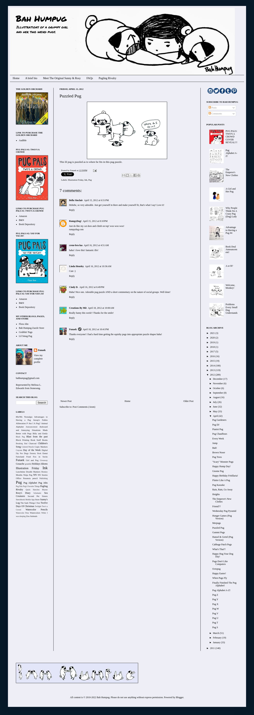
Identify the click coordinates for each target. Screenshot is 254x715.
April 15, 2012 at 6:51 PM (96, 200)
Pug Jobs (43, 482)
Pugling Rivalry (107, 78)
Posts (212, 107)
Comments (215, 113)
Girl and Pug (32, 460)
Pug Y (215, 599)
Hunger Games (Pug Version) (222, 517)
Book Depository (27, 224)
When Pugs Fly (219, 578)
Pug (90, 180)
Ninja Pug (27, 475)
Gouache (20, 463)
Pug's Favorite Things (31, 486)
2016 (213, 356)
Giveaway (44, 460)
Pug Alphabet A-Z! (231, 153)
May (215, 411)
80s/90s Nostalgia (24, 417)
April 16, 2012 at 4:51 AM (96, 245)
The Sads (24, 503)
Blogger (179, 697)
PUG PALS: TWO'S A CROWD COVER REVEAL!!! (231, 137)
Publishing (43, 478)
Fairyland (20, 456)
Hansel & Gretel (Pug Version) (222, 538)
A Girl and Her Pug (231, 190)
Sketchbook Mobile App (25, 499)
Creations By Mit (78, 308)
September (218, 392)
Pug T (215, 622)
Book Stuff (36, 440)
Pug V (215, 613)
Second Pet (33, 496)
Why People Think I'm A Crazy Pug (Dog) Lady (231, 212)
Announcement (32, 427)
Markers (36, 472)
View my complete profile (38, 358)
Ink (85, 180)
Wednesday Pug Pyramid (224, 511)
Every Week (218, 438)
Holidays (36, 463)
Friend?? (216, 506)
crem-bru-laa (76, 245)
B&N (21, 220)
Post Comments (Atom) (84, 406)
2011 (213, 648)
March (216, 633)
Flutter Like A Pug (221, 480)
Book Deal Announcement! (231, 249)
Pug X (215, 604)
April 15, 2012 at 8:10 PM (95, 221)
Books (45, 440)
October (217, 388)
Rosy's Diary (23, 493)
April (215, 416)
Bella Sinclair (76, 200)
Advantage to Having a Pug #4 (231, 230)
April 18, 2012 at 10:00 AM (101, 308)
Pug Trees (217, 457)
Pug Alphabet (30, 482)
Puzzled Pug (218, 527)
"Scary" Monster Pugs (222, 461)
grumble (28, 464)
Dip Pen (19, 453)
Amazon (23, 216)
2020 (213, 337)
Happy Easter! (219, 573)
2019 (213, 342)
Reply (72, 210)
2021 (213, 333)
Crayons (19, 450)
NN (35, 474)
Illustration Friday (75, 180)
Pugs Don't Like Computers (220, 562)
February (217, 637)
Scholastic (37, 493)
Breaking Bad (21, 443)
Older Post (188, 401)
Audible (23, 140)
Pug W (215, 608)
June (215, 406)
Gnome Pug (218, 471)
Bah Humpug (41, 18)
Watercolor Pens (22, 513)
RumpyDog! (75, 221)
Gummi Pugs (218, 532)
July (215, 402)
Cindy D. (73, 287)
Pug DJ (215, 424)
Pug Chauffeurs (219, 433)
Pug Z (215, 594)
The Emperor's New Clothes (232, 172)
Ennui (45, 453)
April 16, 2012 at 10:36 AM (98, 266)
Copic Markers (41, 447)
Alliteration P (22, 423)
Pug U (215, 618)
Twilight (38, 506)
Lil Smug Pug (25, 336)
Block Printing (22, 440)
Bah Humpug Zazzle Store (31, 328)
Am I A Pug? (34, 423)
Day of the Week (32, 450)
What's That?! (219, 549)
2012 (213, 374)
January (217, 642)
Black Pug (20, 437)
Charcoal (33, 443)
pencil (35, 478)
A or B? (229, 266)
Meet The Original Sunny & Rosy (62, 78)
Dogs (26, 453)
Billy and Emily (40, 433)
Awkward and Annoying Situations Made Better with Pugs (32, 430)
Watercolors (35, 513)
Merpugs (216, 523)
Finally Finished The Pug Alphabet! (224, 584)
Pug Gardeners (219, 420)
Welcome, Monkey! (230, 286)
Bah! (214, 448)
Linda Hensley (76, 266)
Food (28, 456)
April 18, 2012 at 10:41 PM (96, 329)
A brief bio (31, 78)
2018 (213, 347)
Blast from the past (37, 436)
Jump (214, 443)
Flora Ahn (23, 324)
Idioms (44, 463)
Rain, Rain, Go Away (222, 489)
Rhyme (45, 490)
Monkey (44, 472)
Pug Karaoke (218, 485)
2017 (213, 351)
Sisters (45, 496)
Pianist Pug (217, 429)
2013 (213, 370)
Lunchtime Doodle (24, 472)
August (216, 397)
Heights (216, 494)
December (218, 379)
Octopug (216, 568)
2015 (213, 360)
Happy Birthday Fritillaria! (225, 475)
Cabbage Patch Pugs (222, 544)
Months (19, 475)
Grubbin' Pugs (26, 332)
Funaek (73, 170)
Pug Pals (19, 486)
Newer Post (66, 401)
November (218, 383)
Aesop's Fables (40, 420)
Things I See (34, 503)
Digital (45, 450)
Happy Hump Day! (221, 466)
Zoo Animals (31, 516)
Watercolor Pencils (37, 509)
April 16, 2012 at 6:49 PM (91, 287)
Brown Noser (218, 452)
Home (16, 78)
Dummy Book (35, 453)
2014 (213, 365)
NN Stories (43, 475)
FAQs (90, 78)
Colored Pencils (28, 447)
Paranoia (27, 478)
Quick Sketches (32, 490)
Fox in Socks (40, 456)
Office (18, 478)
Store (37, 499)
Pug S (215, 627)
